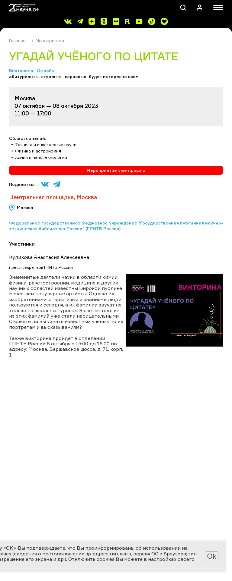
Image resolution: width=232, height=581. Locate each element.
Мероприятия (50, 40)
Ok (211, 556)
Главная (17, 40)
